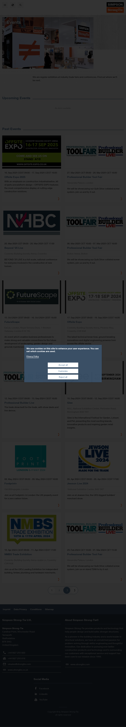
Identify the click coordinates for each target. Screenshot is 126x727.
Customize (63, 371)
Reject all (63, 377)
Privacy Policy (32, 356)
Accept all (63, 365)
